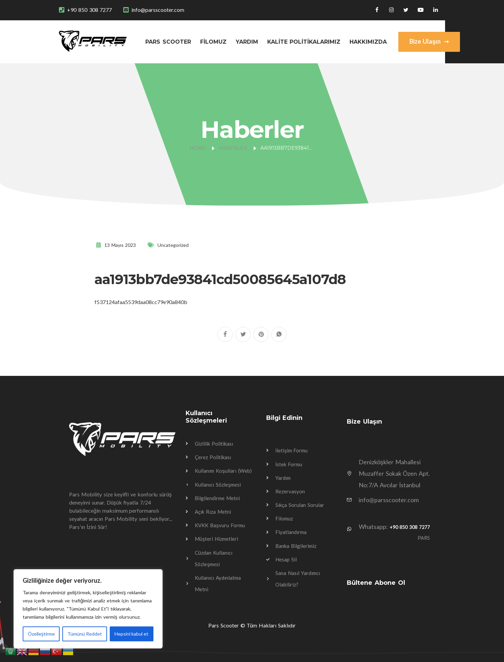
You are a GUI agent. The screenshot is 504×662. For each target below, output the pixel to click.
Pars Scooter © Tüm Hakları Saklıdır (252, 625)
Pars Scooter (168, 42)
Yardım (247, 42)
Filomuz (213, 42)
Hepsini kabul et (131, 634)
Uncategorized (173, 245)
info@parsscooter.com (157, 9)
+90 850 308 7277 (89, 9)
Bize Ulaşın (429, 41)
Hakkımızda (368, 42)
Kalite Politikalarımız (304, 42)
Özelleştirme (41, 634)
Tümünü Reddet (84, 634)
